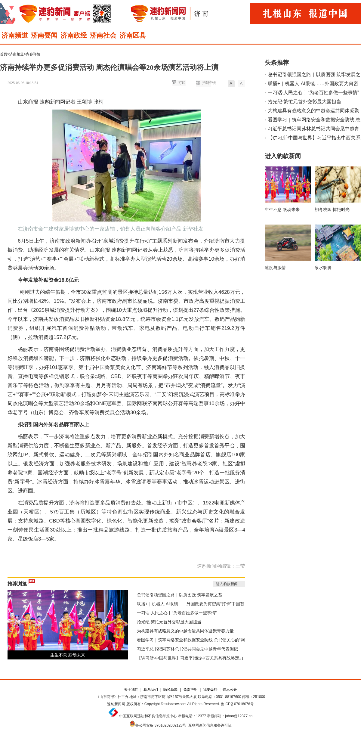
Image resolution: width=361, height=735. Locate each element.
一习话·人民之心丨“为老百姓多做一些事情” (177, 612)
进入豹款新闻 (227, 584)
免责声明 (190, 689)
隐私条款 (170, 689)
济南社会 (103, 35)
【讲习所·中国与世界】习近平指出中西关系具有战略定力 (190, 658)
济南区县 (132, 35)
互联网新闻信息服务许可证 (210, 725)
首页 (3, 54)
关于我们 (131, 689)
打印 (182, 83)
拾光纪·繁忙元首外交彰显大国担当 (169, 621)
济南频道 (15, 35)
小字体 (231, 84)
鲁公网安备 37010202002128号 (160, 725)
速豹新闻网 (116, 704)
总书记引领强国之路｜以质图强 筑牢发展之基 (179, 594)
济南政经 (73, 35)
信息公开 (230, 689)
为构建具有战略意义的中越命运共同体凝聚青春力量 (185, 630)
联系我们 (150, 689)
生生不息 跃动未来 (67, 655)
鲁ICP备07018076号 (237, 704)
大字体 (241, 84)
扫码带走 (209, 83)
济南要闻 (44, 35)
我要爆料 (210, 689)
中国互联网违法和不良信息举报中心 (148, 716)
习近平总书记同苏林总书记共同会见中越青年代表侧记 (187, 649)
